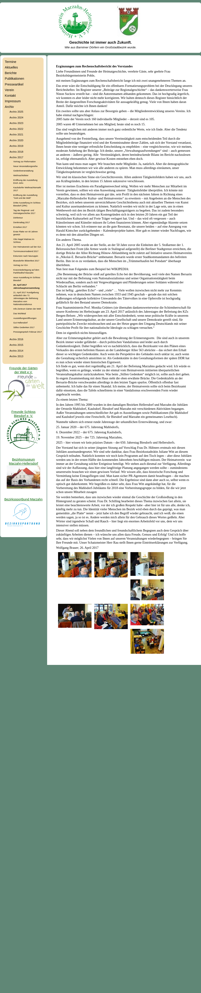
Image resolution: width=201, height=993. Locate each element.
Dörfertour (18, 217)
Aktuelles (11, 67)
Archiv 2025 (16, 111)
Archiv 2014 (16, 350)
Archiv (9, 107)
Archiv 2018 (16, 151)
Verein (9, 90)
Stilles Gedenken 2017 (24, 327)
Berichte (11, 73)
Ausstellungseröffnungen (25, 318)
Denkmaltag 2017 (21, 222)
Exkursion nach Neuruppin (25, 256)
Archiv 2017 (16, 157)
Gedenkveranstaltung (23, 170)
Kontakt (10, 95)
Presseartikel (14, 84)
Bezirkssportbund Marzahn (23, 499)
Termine (10, 62)
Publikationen (14, 78)
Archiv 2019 (16, 145)
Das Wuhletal (19, 313)
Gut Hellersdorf (20, 322)
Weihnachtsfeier (21, 175)
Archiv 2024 (16, 117)
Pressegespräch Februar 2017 (27, 332)
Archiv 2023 (16, 123)
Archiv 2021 (16, 134)
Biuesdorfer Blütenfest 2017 (26, 260)
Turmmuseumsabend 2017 (25, 251)
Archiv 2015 (16, 344)
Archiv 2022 (16, 128)
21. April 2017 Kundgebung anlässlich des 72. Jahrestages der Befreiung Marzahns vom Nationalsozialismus (26, 298)
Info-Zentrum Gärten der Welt (27, 309)
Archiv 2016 (16, 339)
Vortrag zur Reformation (24, 161)
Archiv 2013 (16, 356)
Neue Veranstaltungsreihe (25, 166)
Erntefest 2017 (20, 227)
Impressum (13, 101)
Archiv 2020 (16, 140)
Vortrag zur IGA (20, 265)
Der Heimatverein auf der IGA (27, 247)
